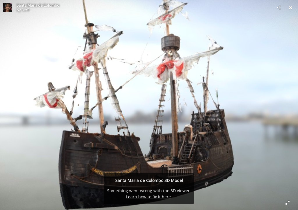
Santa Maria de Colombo (38, 5)
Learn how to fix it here (148, 197)
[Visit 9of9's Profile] (7, 7)
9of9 (25, 10)
